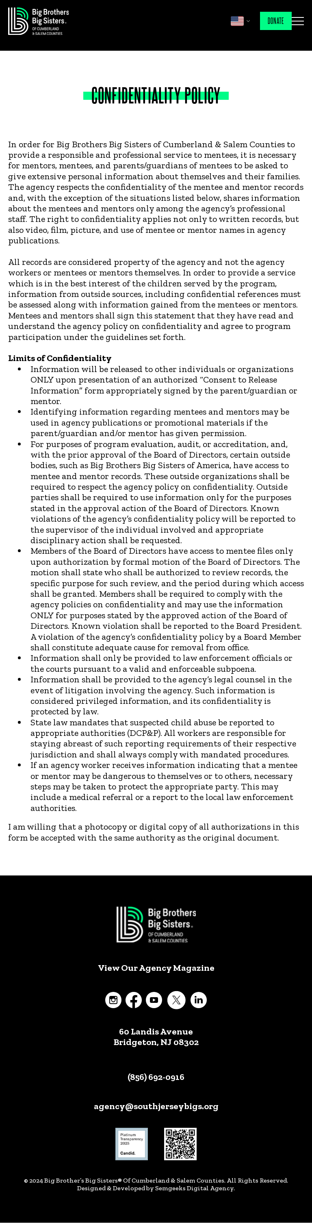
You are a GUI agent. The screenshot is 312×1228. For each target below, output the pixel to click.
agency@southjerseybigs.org (156, 1106)
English (237, 21)
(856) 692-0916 (156, 1076)
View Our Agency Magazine (156, 968)
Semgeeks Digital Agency (194, 1188)
